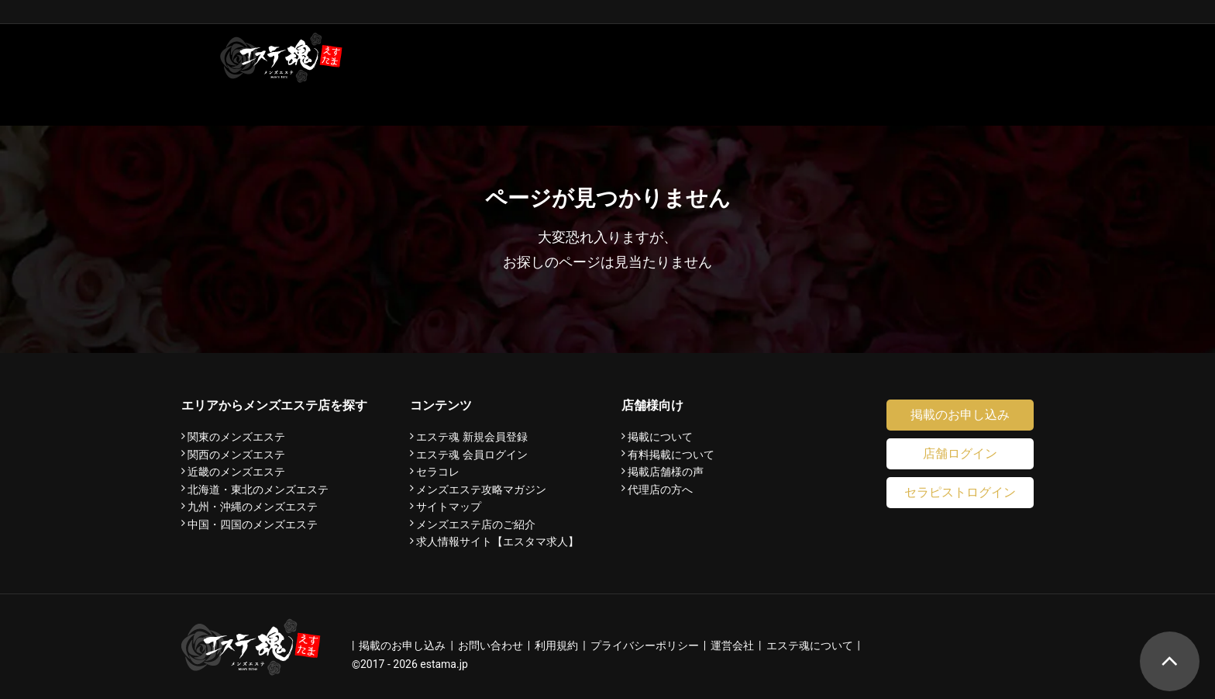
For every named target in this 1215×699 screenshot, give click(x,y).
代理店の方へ (660, 489)
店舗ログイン (960, 453)
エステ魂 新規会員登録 (472, 436)
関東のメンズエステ (236, 436)
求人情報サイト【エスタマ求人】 (497, 541)
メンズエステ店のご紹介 (475, 524)
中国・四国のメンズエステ (253, 524)
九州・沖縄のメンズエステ (253, 506)
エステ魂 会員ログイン (472, 454)
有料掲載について (671, 454)
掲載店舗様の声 (666, 471)
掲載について (660, 436)
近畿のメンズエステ (236, 471)
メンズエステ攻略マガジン (481, 489)
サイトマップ (448, 506)
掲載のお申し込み (960, 414)
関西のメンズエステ (236, 454)
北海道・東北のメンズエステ (258, 489)
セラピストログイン (960, 492)
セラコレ (437, 471)
